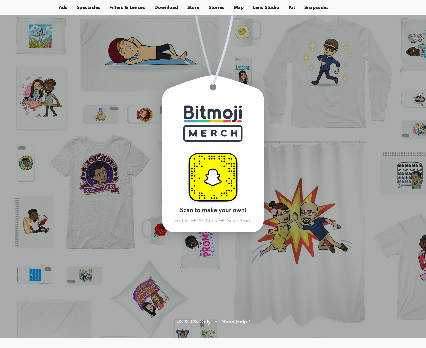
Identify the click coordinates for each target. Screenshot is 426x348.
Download (166, 7)
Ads (63, 7)
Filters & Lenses (127, 7)
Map (239, 7)
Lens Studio (266, 7)
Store (193, 7)
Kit (292, 7)
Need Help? (235, 321)
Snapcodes (316, 7)
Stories (216, 7)
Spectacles (88, 7)
